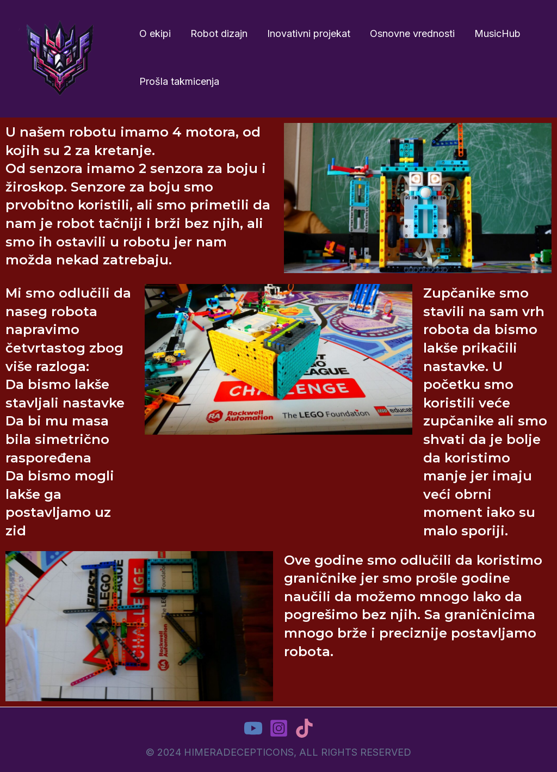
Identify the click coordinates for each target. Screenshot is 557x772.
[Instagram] (278, 728)
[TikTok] (304, 728)
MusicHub (497, 33)
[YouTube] (253, 728)
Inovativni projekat (308, 33)
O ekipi (155, 33)
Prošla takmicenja (179, 81)
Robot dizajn (218, 33)
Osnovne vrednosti (412, 33)
